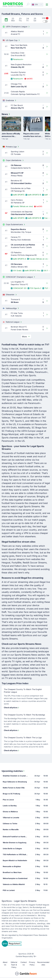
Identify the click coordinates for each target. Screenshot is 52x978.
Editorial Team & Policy (14, 964)
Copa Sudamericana (14, 224)
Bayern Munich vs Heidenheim (15, 860)
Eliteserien (10, 295)
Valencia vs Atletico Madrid (14, 884)
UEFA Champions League (16, 27)
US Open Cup (11, 40)
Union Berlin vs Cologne (12, 848)
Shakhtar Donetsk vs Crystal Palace (16, 776)
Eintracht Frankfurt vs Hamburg (15, 837)
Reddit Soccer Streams (35, 562)
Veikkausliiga (11, 308)
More (26, 336)
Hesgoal (6, 562)
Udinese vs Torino (10, 823)
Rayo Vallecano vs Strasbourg (15, 782)
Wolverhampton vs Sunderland (15, 878)
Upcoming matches (13, 771)
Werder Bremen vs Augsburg (14, 842)
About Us (5, 963)
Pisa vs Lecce (8, 800)
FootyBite (16, 562)
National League (12, 322)
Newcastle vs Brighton (12, 866)
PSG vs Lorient (9, 890)
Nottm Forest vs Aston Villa (14, 788)
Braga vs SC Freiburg (11, 794)
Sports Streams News (26, 654)
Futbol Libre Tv (22, 565)
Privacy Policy (32, 963)
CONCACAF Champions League (19, 277)
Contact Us (24, 963)
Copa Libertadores (13, 160)
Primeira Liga (11, 147)
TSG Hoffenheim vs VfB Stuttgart (16, 854)
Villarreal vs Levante (11, 818)
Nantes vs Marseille (11, 829)
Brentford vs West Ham (12, 872)
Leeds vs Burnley (10, 806)
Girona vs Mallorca (10, 812)
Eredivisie (10, 100)
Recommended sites (43, 963)
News (6, 114)
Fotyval (5, 565)
